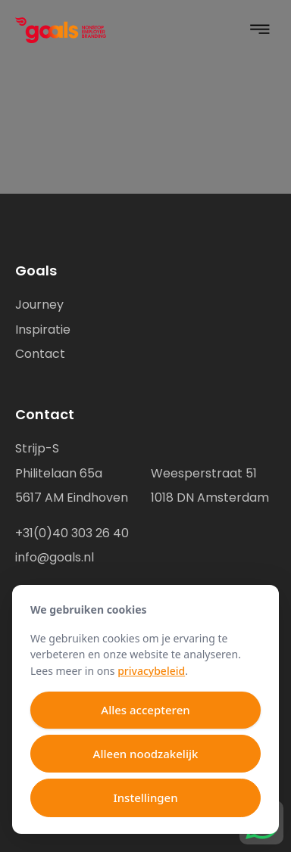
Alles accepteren (145, 709)
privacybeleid (151, 671)
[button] (260, 30)
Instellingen (145, 797)
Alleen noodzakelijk (146, 753)
